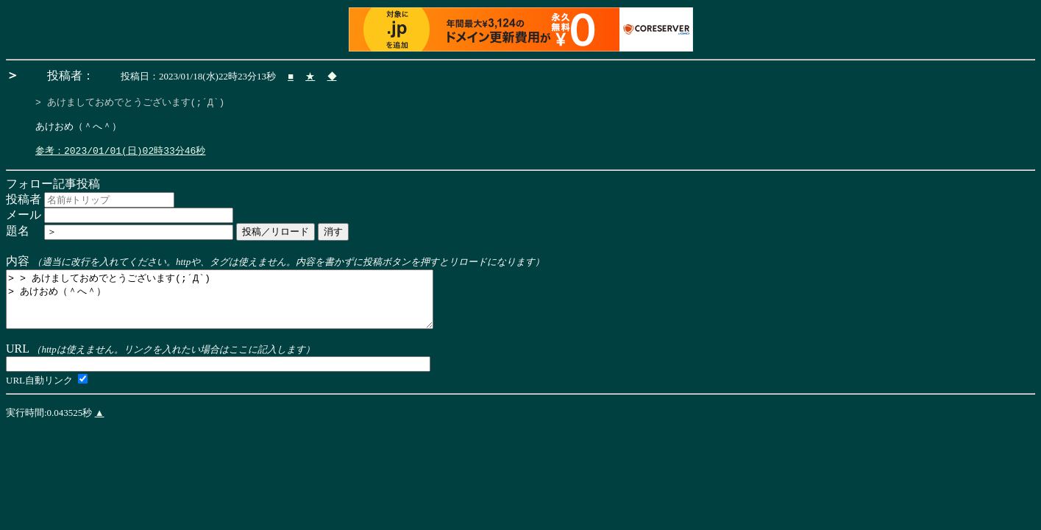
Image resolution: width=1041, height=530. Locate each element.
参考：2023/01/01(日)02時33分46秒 (120, 156)
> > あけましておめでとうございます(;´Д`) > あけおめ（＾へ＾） (245, 311)
